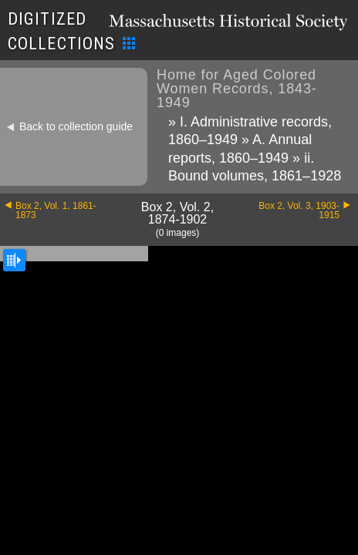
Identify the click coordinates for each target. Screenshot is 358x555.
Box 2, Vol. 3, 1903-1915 (298, 210)
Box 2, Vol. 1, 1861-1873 (55, 210)
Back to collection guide (76, 126)
